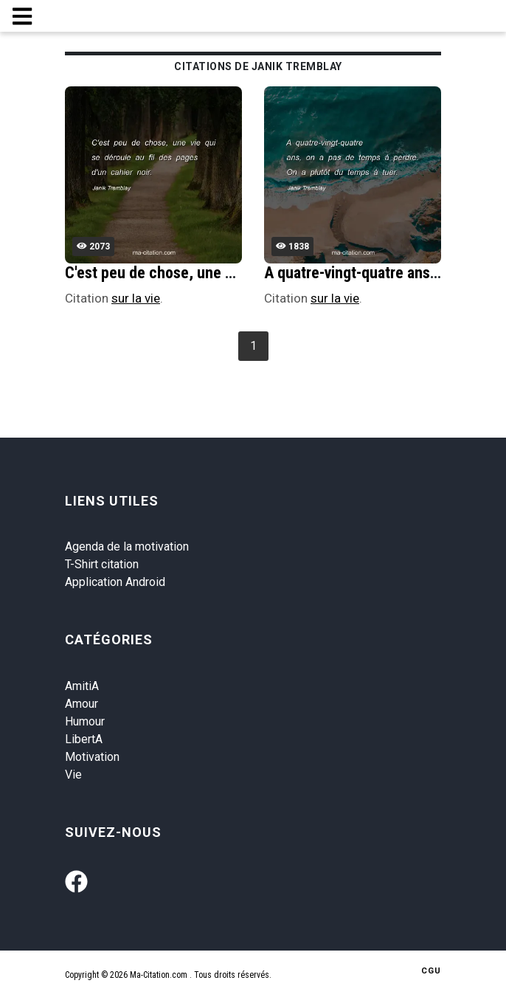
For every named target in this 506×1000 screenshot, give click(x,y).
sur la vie (135, 298)
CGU (431, 971)
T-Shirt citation (102, 564)
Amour (81, 704)
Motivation (92, 757)
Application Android (115, 582)
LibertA (84, 739)
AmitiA (82, 686)
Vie (73, 775)
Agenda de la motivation (127, 546)
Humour (85, 721)
